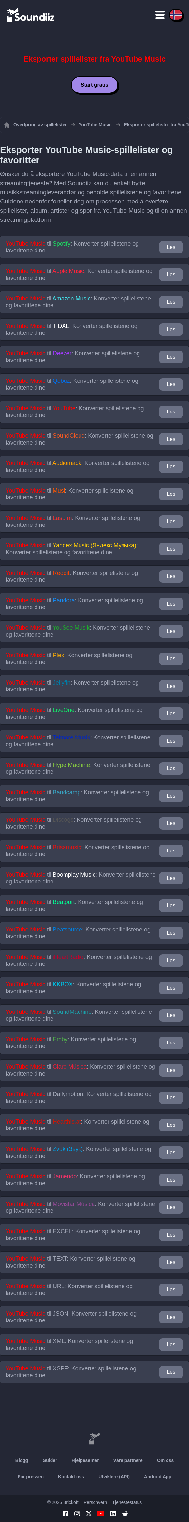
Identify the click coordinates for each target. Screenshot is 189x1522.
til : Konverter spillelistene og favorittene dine (72, 247)
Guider (49, 1460)
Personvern (95, 1502)
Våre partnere (128, 1460)
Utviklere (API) (114, 1476)
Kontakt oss (71, 1476)
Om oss (165, 1460)
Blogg (21, 1460)
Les (171, 247)
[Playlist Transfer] (31, 14)
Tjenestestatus (127, 1502)
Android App (157, 1476)
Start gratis (94, 85)
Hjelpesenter (85, 1460)
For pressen (31, 1476)
